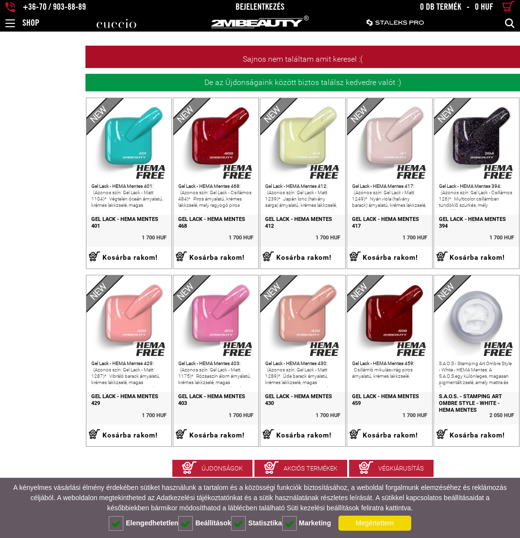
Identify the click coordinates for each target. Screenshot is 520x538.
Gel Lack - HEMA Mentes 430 (252, 431)
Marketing (306, 523)
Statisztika (256, 523)
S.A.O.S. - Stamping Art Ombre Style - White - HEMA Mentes (463, 434)
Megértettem (374, 523)
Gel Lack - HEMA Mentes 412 (252, 236)
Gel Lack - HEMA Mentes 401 (44, 236)
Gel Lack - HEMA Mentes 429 (44, 431)
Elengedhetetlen (143, 523)
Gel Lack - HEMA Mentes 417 (356, 236)
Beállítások (204, 523)
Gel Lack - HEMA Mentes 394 (460, 236)
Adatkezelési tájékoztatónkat (199, 498)
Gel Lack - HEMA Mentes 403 (148, 431)
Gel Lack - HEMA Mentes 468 (148, 236)
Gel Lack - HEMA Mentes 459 (356, 431)
